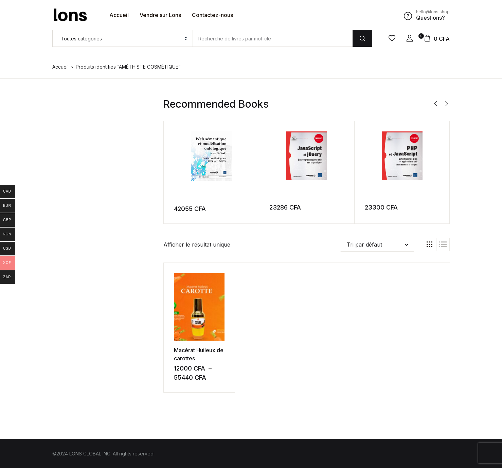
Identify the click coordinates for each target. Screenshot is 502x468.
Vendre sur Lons (160, 15)
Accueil (119, 15)
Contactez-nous (212, 15)
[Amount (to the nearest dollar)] (273, 38)
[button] (409, 38)
